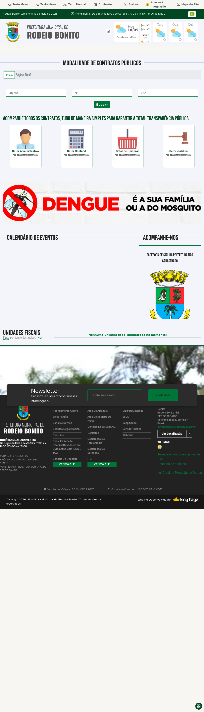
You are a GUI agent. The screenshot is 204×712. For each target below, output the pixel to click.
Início (9, 75)
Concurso (58, 435)
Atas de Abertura (97, 411)
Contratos (93, 433)
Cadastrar (163, 395)
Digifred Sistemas (133, 411)
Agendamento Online (65, 411)
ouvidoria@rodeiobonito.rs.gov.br (176, 427)
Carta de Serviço (62, 423)
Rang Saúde (130, 423)
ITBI (89, 459)
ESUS (126, 417)
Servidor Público (132, 429)
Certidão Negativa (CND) (67, 429)
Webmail (127, 435)
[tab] (108, 31)
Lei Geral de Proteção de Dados (179, 473)
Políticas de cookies (171, 464)
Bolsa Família (60, 417)
